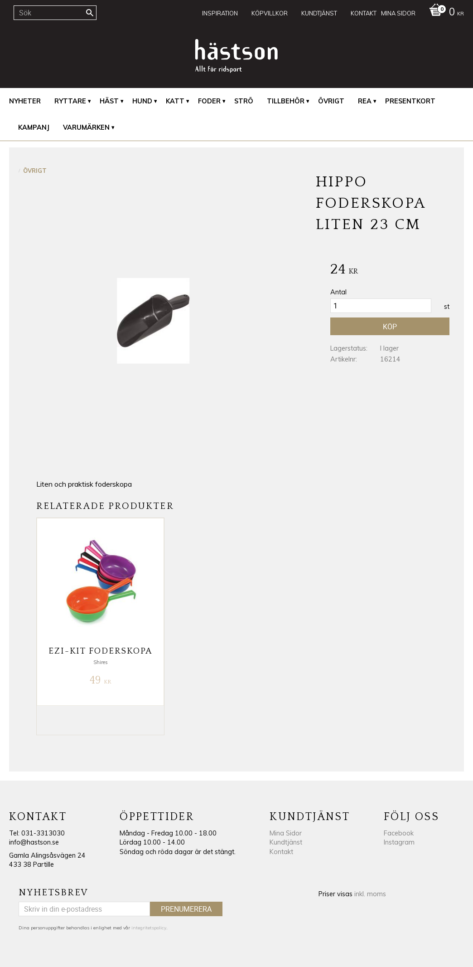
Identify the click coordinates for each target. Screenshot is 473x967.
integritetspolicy (148, 928)
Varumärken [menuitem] (86, 127)
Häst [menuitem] (109, 101)
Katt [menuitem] (175, 101)
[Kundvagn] (444, 12)
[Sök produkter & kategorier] (55, 12)
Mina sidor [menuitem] (398, 13)
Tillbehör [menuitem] (285, 101)
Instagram (399, 842)
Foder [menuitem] (209, 101)
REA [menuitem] (365, 101)
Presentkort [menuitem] (410, 101)
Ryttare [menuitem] (70, 101)
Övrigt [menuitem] (331, 101)
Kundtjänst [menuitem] (319, 13)
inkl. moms (370, 894)
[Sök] (90, 13)
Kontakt (281, 852)
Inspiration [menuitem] (220, 13)
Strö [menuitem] (243, 101)
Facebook (399, 833)
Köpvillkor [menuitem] (269, 13)
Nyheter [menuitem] (25, 101)
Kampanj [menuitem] (33, 127)
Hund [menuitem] (142, 101)
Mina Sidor (286, 833)
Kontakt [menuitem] (363, 13)
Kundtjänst (286, 842)
